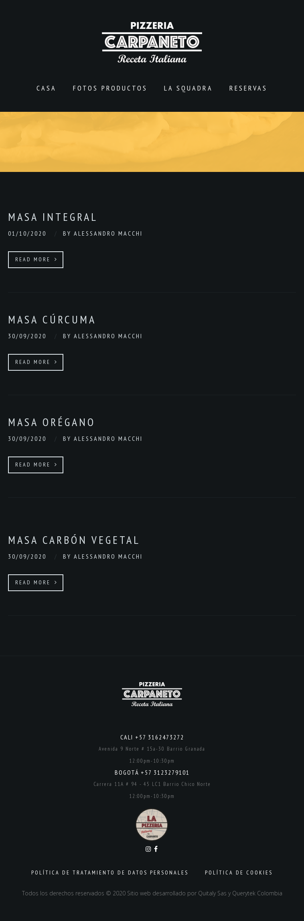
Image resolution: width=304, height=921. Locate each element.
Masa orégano (51, 421)
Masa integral (53, 216)
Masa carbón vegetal (74, 539)
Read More (36, 259)
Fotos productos (110, 88)
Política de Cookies (239, 872)
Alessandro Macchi (108, 233)
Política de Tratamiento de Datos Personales (109, 872)
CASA (46, 88)
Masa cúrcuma (52, 319)
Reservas (248, 88)
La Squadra (188, 88)
